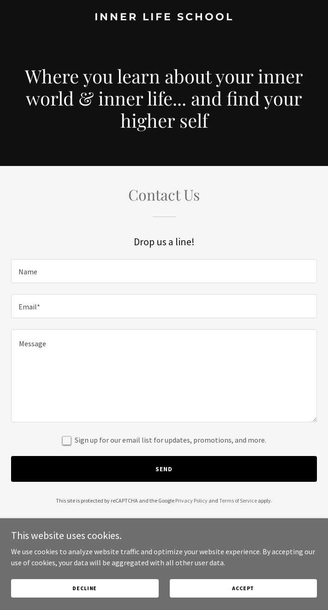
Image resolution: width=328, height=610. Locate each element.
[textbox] (164, 271)
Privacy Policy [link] (191, 500)
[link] (164, 17)
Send (164, 469)
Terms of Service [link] (238, 500)
